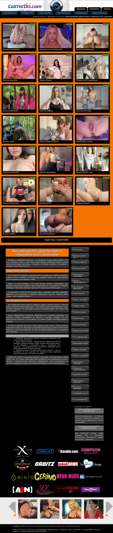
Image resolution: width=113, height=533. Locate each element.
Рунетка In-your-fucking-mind (51, 49)
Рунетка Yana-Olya (10, 80)
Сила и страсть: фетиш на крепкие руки (89, 410)
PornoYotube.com (63, 13)
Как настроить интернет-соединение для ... (89, 427)
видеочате (30, 260)
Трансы (107, 9)
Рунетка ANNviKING (10, 111)
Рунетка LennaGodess (11, 49)
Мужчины (94, 9)
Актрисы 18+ (60, 526)
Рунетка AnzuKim (83, 203)
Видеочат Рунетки (39, 16)
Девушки (81, 9)
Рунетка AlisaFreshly (11, 172)
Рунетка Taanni (45, 80)
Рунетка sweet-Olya (83, 111)
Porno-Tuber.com (45, 13)
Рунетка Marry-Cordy (84, 142)
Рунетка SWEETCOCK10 (49, 142)
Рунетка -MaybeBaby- (48, 172)
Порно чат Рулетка (99, 13)
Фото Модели (50, 526)
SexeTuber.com (81, 13)
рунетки (24, 292)
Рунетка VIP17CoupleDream (87, 80)
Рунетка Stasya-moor (11, 203)
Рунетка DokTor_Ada (84, 172)
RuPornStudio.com (9, 13)
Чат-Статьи (30, 526)
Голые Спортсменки (73, 526)
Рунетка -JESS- (9, 142)
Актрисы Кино (40, 526)
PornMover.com (27, 13)
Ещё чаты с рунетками (56, 239)
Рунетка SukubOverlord (85, 49)
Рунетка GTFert (45, 203)
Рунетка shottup (9, 234)
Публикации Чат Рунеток (55, 16)
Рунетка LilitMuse (46, 111)
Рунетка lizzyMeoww (47, 234)
